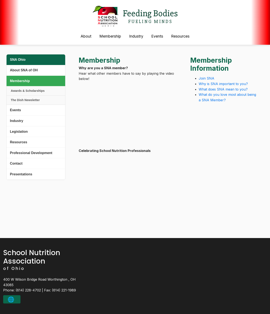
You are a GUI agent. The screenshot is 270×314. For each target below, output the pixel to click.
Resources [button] (180, 36)
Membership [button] (110, 36)
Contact (16, 163)
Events (15, 110)
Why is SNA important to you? (223, 84)
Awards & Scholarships (28, 90)
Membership (20, 81)
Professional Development (31, 153)
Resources (18, 142)
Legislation (19, 131)
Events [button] (157, 36)
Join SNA (206, 78)
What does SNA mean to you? (223, 89)
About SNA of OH (24, 70)
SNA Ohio (18, 59)
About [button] (86, 36)
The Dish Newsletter (25, 100)
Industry (16, 121)
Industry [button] (136, 36)
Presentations (21, 174)
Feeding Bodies (150, 13)
